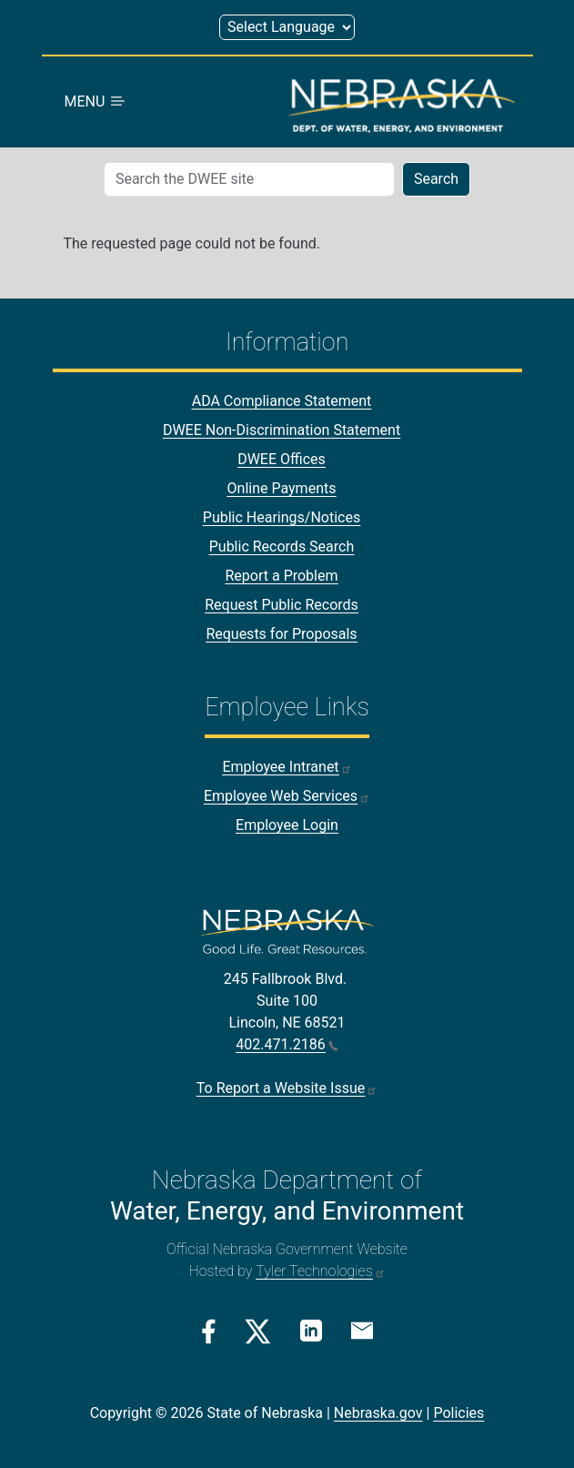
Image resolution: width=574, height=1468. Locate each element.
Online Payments (282, 488)
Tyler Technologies (320, 1271)
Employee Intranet (286, 766)
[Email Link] (362, 1330)
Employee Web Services (287, 796)
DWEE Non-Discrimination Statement (281, 430)
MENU (96, 101)
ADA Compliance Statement (282, 401)
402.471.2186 (286, 1044)
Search (436, 178)
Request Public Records (281, 604)
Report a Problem (281, 575)
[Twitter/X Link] (258, 1331)
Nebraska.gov (378, 1413)
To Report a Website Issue (287, 1088)
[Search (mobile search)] (249, 179)
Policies (458, 1413)
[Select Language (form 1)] (287, 27)
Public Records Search (282, 546)
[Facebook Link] (209, 1331)
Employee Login (287, 825)
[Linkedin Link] (311, 1330)
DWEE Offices (281, 459)
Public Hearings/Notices (281, 517)
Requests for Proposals (281, 634)
